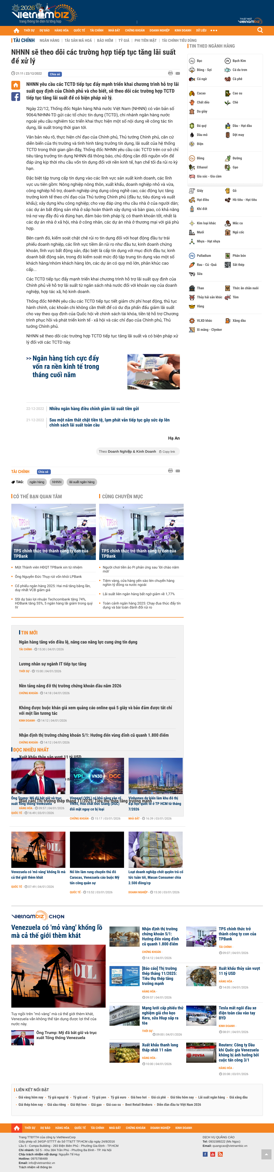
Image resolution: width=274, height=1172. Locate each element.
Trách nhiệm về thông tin (35, 1167)
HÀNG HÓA (62, 30)
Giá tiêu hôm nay (182, 1097)
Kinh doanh (27, 720)
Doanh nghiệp (138, 892)
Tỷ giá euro (118, 1097)
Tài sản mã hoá (78, 40)
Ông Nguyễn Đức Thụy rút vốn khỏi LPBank (48, 577)
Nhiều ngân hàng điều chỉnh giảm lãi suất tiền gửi (94, 408)
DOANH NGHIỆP (160, 30)
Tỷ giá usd (80, 1097)
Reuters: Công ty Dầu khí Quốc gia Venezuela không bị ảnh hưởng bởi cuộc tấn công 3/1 (239, 1053)
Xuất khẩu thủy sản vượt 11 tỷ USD (239, 971)
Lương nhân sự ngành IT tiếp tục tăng (53, 664)
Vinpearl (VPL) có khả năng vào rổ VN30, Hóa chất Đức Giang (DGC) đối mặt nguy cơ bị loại (95, 803)
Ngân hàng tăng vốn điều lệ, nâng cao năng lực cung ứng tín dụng (78, 642)
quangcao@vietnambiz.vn (230, 1146)
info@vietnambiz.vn (42, 1163)
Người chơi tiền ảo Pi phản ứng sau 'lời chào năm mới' (141, 569)
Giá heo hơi (139, 1097)
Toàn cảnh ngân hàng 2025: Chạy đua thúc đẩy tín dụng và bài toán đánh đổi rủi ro (142, 605)
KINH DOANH (183, 30)
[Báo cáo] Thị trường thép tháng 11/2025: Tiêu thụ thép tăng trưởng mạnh (159, 976)
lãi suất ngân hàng (81, 482)
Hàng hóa (148, 991)
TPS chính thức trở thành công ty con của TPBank (51, 553)
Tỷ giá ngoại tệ (58, 1097)
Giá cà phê (158, 1097)
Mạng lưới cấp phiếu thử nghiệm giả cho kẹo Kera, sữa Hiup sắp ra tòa (163, 1016)
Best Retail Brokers (138, 1105)
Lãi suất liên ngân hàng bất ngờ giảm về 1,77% (139, 594)
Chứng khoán (28, 693)
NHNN (56, 482)
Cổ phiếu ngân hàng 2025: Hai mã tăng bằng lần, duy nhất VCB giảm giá (53, 588)
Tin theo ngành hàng (212, 46)
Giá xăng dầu (238, 1097)
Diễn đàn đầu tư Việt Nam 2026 (179, 1105)
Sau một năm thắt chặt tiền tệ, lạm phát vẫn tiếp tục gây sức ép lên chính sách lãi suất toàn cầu (109, 423)
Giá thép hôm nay (31, 1105)
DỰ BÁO (45, 30)
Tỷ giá (124, 40)
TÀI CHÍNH (96, 30)
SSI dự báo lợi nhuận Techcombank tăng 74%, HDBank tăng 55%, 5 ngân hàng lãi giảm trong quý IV (54, 603)
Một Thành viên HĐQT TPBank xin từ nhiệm (49, 567)
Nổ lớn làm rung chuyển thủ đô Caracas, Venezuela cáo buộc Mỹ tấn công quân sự (95, 877)
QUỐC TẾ (79, 30)
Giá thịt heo (78, 1105)
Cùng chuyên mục (122, 496)
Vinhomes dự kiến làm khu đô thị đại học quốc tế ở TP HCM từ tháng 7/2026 (155, 803)
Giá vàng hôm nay (31, 1097)
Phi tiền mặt (146, 40)
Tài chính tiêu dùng (179, 40)
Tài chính (24, 40)
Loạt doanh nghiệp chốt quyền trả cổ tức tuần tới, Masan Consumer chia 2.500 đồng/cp (156, 877)
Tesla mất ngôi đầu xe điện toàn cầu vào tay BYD (237, 1013)
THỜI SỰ (29, 30)
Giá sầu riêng (56, 1105)
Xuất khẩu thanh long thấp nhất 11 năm (160, 1048)
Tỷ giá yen (99, 1097)
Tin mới (29, 633)
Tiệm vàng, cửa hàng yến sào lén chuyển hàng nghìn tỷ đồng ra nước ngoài (139, 583)
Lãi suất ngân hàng (211, 1097)
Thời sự (24, 671)
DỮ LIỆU (201, 30)
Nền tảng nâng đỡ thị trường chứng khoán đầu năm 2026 (70, 686)
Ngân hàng (49, 40)
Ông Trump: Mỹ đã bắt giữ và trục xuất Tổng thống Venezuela (36, 801)
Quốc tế (16, 813)
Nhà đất (134, 818)
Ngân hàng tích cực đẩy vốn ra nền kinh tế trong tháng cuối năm (66, 366)
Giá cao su (113, 1105)
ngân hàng (37, 482)
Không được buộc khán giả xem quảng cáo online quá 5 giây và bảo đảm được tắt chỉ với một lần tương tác (95, 710)
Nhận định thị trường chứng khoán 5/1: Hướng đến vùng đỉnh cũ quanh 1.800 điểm (94, 735)
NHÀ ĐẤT (114, 30)
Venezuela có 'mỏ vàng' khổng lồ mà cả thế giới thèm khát (38, 875)
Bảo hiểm (105, 40)
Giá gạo (96, 1105)
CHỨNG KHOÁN (135, 30)
